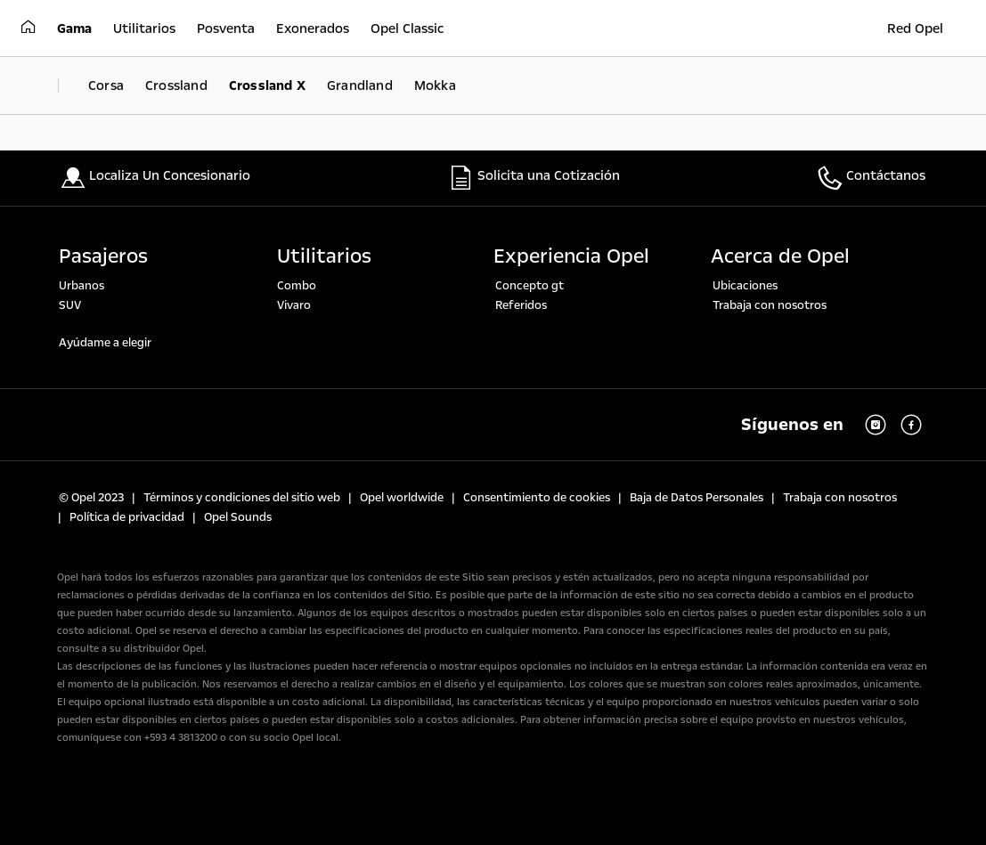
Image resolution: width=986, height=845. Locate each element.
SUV (70, 305)
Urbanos (81, 286)
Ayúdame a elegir (105, 343)
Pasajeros (103, 256)
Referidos (521, 305)
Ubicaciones (745, 286)
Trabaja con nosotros (770, 305)
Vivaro (294, 305)
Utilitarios (324, 256)
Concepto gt (529, 286)
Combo (296, 286)
